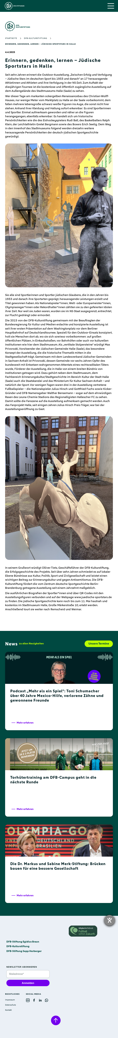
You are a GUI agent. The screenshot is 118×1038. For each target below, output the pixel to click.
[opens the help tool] (109, 920)
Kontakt (8, 1010)
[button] (111, 6)
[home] (13, 6)
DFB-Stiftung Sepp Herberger (24, 951)
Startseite (11, 38)
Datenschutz (10, 1005)
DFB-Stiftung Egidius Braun (22, 941)
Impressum (10, 1000)
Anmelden (28, 983)
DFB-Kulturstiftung (35, 38)
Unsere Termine (98, 643)
